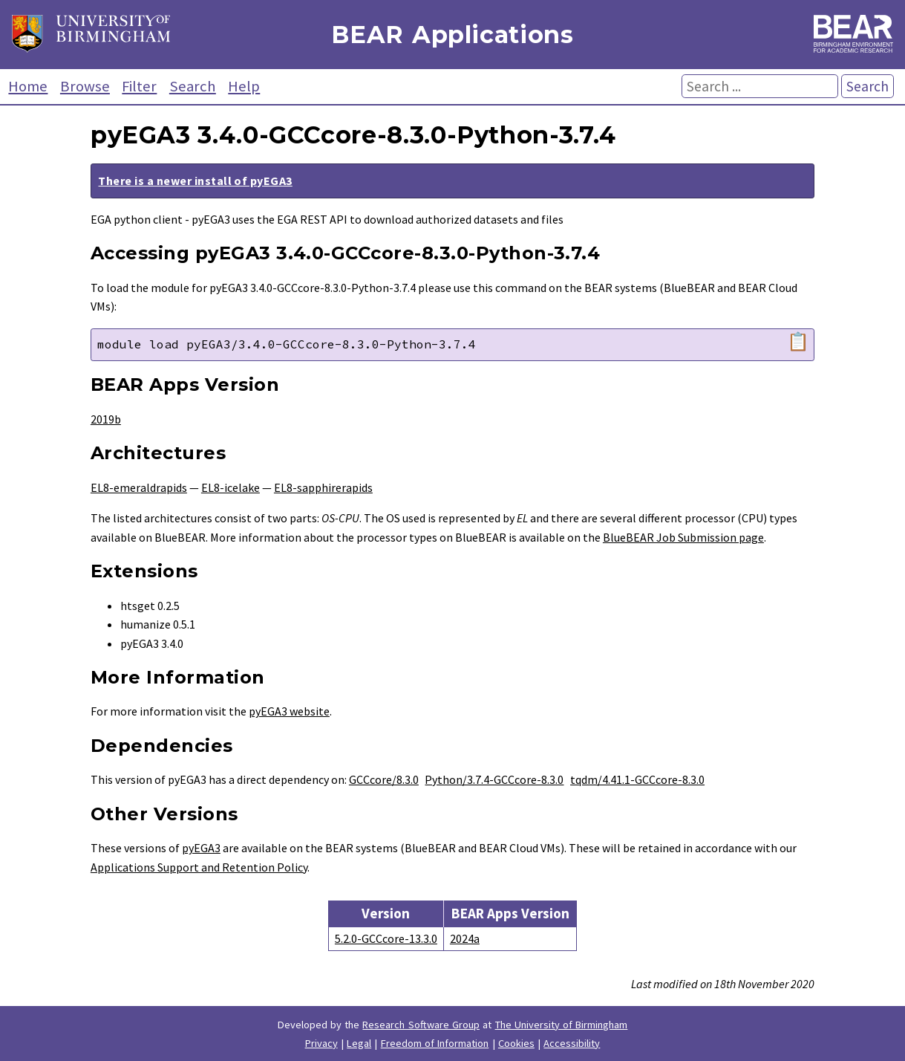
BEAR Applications (452, 35)
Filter (139, 86)
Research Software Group (421, 1024)
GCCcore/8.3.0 (384, 779)
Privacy (321, 1043)
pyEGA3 (201, 847)
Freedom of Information (435, 1043)
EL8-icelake (230, 487)
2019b (106, 419)
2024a (465, 938)
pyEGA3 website (289, 711)
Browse (85, 86)
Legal (359, 1043)
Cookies (516, 1043)
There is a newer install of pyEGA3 (195, 180)
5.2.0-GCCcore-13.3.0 (386, 938)
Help (244, 86)
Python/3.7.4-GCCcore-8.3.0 (494, 779)
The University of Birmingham (561, 1024)
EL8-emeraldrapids (139, 487)
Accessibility (571, 1043)
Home (28, 86)
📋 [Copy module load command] (798, 341)
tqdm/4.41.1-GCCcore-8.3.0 (637, 779)
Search (192, 86)
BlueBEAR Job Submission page (683, 537)
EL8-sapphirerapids (323, 487)
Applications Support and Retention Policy (199, 867)
